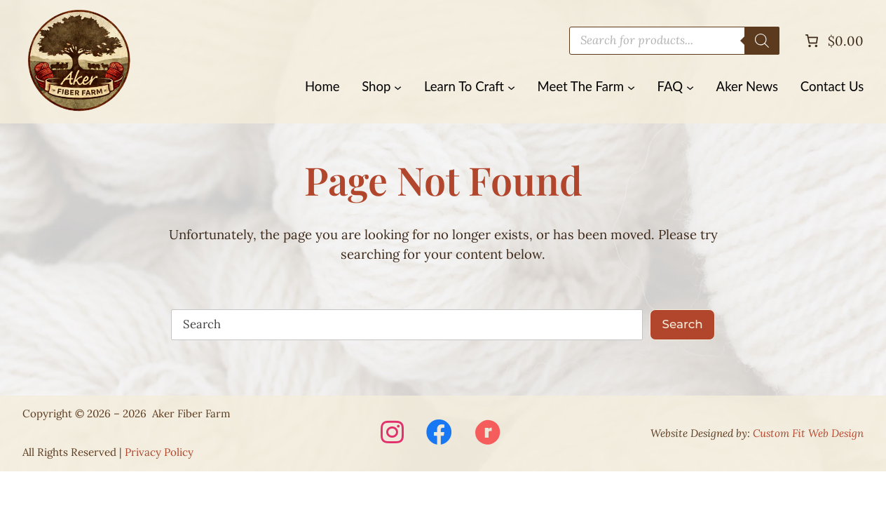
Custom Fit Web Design (808, 433)
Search (682, 324)
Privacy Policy (159, 452)
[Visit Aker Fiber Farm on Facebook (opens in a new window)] (439, 433)
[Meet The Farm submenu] (631, 86)
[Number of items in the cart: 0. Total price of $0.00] (833, 40)
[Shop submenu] (398, 86)
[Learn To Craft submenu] (511, 86)
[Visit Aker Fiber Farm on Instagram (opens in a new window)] (392, 433)
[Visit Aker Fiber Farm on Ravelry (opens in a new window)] (487, 433)
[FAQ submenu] (690, 86)
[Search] (761, 41)
